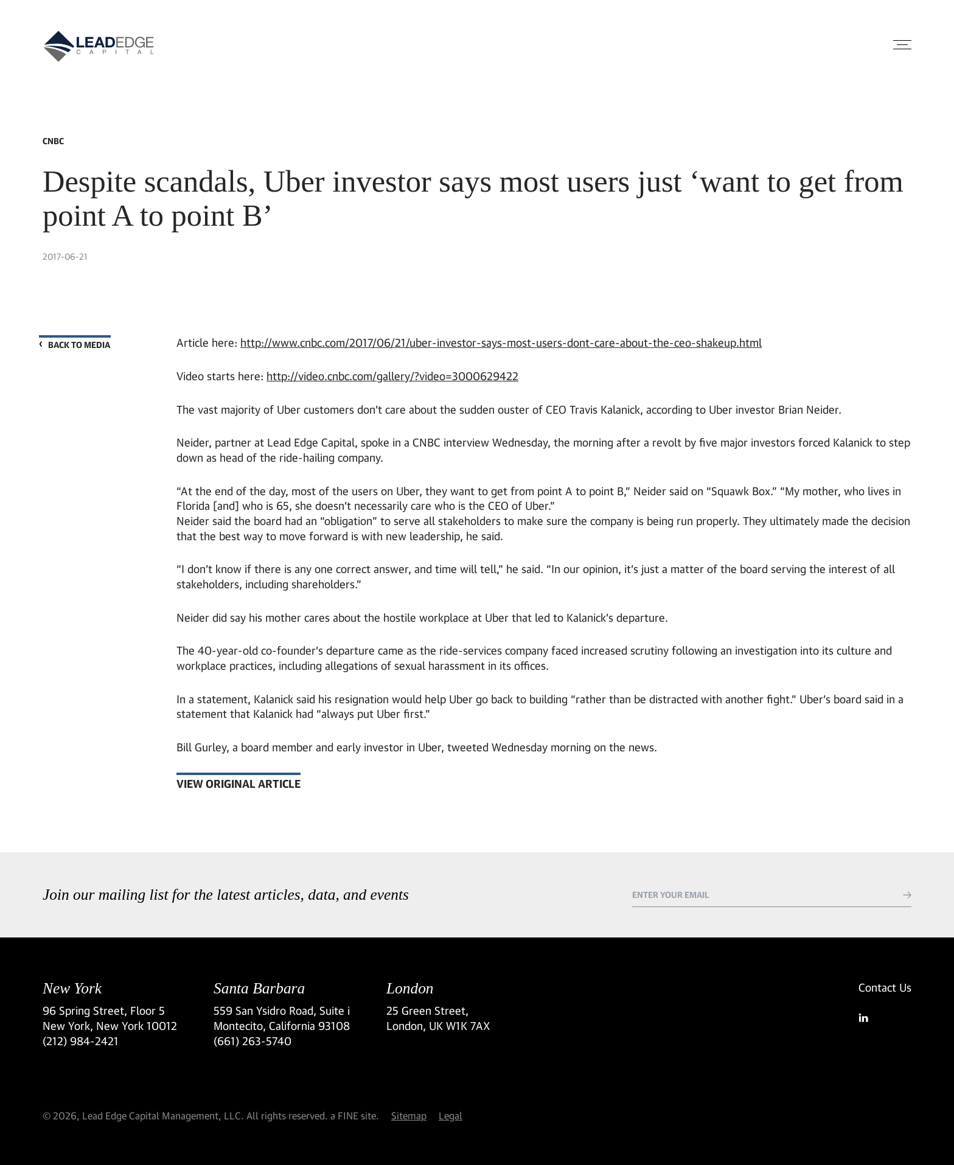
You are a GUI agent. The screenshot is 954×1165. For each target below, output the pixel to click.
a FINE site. (354, 1115)
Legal (450, 1115)
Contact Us (884, 987)
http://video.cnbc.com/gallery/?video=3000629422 (392, 376)
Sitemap (409, 1115)
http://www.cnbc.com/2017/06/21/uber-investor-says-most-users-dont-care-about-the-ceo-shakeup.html (501, 342)
